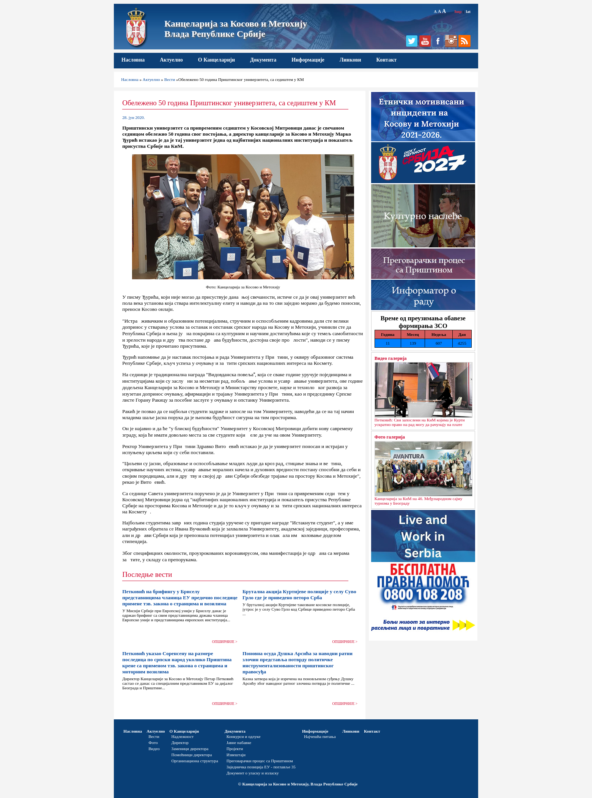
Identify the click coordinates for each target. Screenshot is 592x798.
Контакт (386, 60)
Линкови (350, 60)
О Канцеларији (216, 60)
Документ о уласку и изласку (253, 773)
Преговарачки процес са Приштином (260, 760)
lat (468, 11)
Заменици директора (190, 748)
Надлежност (183, 736)
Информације (307, 60)
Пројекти (235, 748)
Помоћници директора (192, 754)
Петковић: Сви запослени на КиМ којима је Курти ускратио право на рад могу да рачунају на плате (420, 422)
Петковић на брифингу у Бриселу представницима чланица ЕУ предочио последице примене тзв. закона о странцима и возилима (180, 597)
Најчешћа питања (320, 736)
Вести (169, 79)
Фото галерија (390, 437)
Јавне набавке (239, 742)
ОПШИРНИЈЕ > (225, 642)
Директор (180, 742)
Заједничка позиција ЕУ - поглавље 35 (261, 767)
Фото (153, 742)
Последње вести (147, 574)
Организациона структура (195, 760)
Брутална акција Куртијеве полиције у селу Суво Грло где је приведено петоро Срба (299, 594)
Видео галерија (391, 358)
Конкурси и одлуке (244, 736)
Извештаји (236, 754)
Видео (154, 748)
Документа (263, 60)
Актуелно (171, 60)
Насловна (133, 60)
